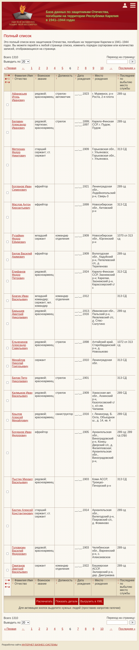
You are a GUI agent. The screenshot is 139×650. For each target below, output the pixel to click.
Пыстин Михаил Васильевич (22, 481)
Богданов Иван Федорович (21, 434)
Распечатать (44, 601)
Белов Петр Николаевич (20, 379)
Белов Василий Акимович (22, 255)
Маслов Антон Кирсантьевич (21, 206)
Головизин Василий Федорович (19, 551)
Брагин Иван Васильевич (20, 297)
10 (102, 68)
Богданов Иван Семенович (21, 188)
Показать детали (66, 601)
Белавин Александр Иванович (19, 124)
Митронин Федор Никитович (19, 152)
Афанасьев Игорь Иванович (19, 97)
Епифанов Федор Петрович (18, 275)
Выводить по (12, 61)
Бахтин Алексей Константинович (22, 512)
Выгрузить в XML (91, 601)
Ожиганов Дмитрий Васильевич (20, 569)
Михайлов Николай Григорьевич (20, 363)
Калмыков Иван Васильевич (22, 394)
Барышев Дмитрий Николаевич (20, 314)
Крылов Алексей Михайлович (20, 417)
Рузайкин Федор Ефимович (19, 238)
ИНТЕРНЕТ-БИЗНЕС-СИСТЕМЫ (39, 644)
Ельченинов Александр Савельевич (20, 345)
